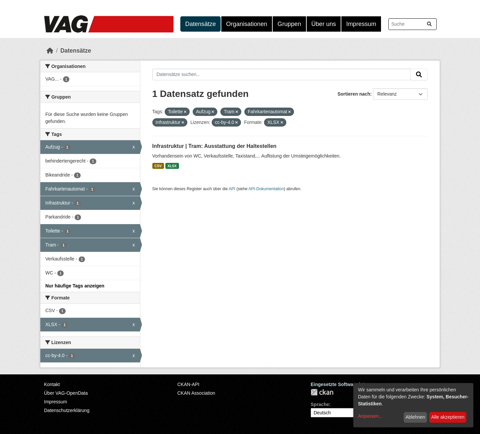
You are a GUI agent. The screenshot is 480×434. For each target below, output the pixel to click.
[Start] (50, 50)
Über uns (323, 24)
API (232, 189)
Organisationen (246, 24)
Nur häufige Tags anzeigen (74, 285)
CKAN (322, 392)
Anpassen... (370, 416)
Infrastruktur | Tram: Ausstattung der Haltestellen (214, 146)
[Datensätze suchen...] (412, 24)
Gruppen (289, 24)
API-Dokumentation (266, 189)
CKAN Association (196, 393)
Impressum (361, 24)
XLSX (171, 166)
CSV (158, 166)
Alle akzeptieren (448, 417)
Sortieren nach (353, 94)
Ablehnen (415, 417)
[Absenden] (429, 24)
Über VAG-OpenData (66, 393)
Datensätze (200, 24)
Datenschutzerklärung (66, 410)
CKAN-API (188, 384)
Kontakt (52, 384)
